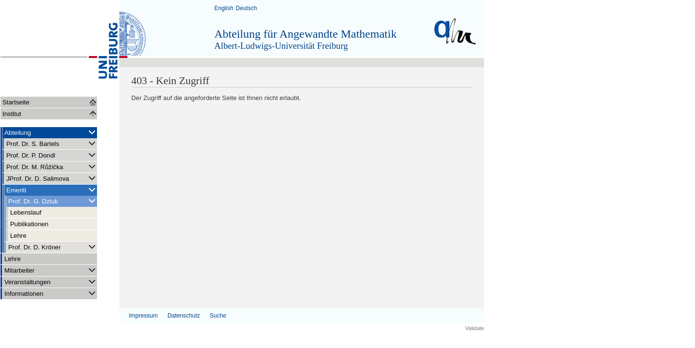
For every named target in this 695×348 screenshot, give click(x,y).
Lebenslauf (26, 212)
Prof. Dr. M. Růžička (51, 166)
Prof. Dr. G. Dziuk (52, 201)
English (223, 8)
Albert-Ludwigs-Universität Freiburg (281, 46)
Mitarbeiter (50, 270)
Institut (11, 113)
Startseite (15, 102)
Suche (217, 315)
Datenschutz (183, 315)
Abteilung (50, 132)
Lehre (18, 235)
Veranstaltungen (50, 281)
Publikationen (29, 224)
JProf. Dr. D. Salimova (51, 178)
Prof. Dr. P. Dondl (51, 155)
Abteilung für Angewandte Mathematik (305, 34)
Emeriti (51, 190)
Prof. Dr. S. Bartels (51, 143)
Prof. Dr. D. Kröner (52, 247)
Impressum (143, 315)
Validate (474, 328)
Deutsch (246, 8)
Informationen (50, 293)
